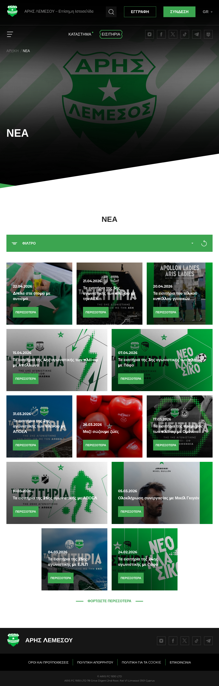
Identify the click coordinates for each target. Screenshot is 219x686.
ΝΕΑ (26, 51)
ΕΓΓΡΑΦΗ (140, 11)
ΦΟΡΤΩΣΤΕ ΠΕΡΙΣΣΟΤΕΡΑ (109, 601)
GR (208, 12)
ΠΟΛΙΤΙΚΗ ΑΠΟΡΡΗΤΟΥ (95, 662)
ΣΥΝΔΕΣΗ (179, 11)
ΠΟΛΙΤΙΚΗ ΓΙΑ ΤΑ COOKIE (141, 662)
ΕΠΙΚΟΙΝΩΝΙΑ (180, 662)
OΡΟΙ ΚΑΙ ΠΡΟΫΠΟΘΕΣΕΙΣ (48, 662)
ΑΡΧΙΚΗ (12, 51)
